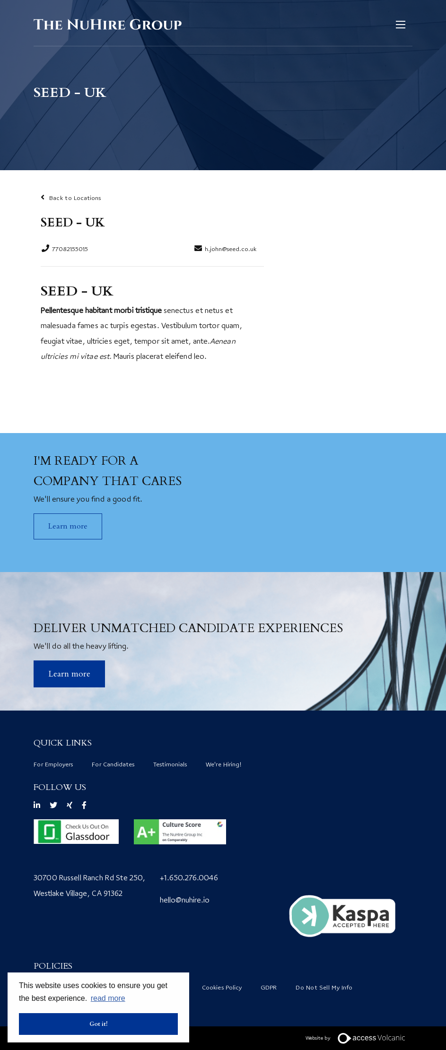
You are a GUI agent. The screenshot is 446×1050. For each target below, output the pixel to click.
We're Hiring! (224, 765)
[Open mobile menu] (403, 24)
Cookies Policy (222, 988)
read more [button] (108, 998)
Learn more (67, 526)
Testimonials (170, 765)
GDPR (269, 988)
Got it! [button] (98, 1024)
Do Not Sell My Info (324, 988)
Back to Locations (75, 198)
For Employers (53, 765)
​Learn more (69, 674)
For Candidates (113, 765)
